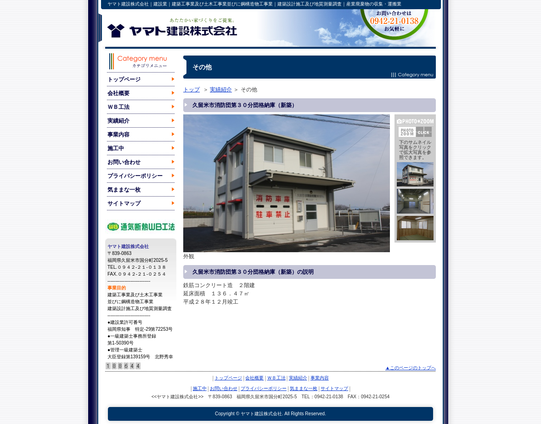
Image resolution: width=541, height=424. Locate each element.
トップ (191, 89)
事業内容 (118, 134)
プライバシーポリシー (135, 176)
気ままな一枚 (124, 190)
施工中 (115, 148)
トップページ (124, 79)
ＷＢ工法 (118, 107)
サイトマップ (124, 203)
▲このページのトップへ (410, 367)
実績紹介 (118, 121)
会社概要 (118, 93)
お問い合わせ (124, 162)
